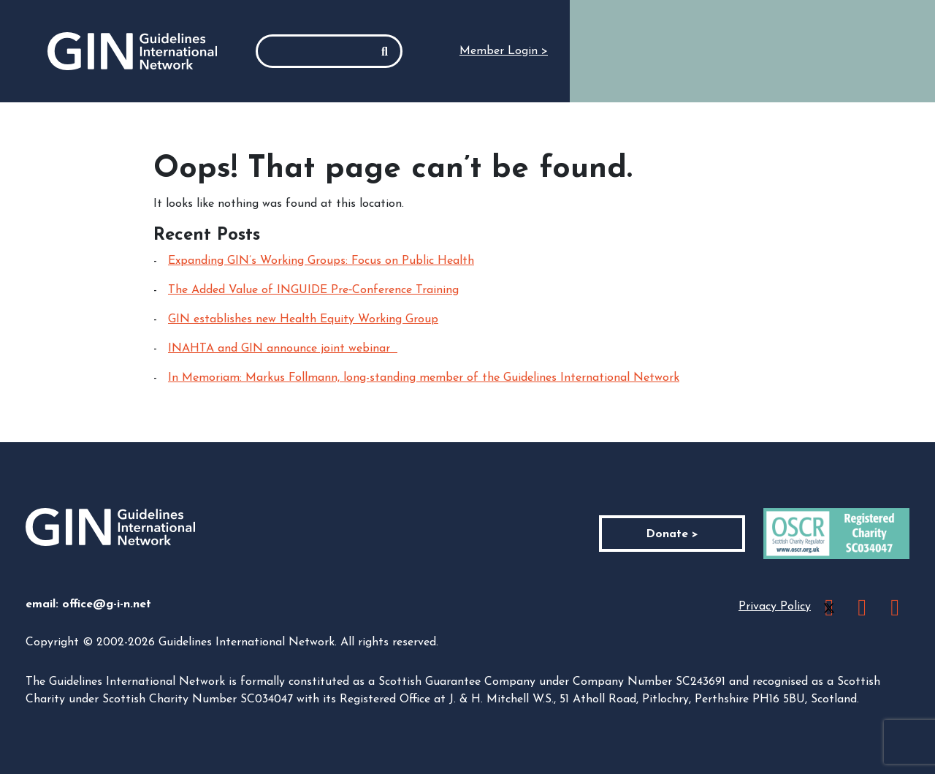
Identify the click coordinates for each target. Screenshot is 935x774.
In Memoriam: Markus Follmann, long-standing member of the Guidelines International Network (423, 378)
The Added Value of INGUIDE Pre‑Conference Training (313, 290)
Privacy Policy (775, 606)
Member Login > (503, 51)
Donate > (672, 534)
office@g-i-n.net (106, 604)
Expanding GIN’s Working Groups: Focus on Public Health (321, 261)
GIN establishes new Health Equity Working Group (303, 319)
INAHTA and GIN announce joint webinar (282, 348)
